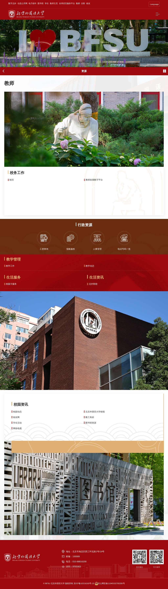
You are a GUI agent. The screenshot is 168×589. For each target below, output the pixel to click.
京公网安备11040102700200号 (111, 583)
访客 (83, 3)
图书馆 (40, 3)
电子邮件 (32, 3)
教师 (78, 3)
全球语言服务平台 (67, 3)
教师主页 (54, 3)
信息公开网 (22, 3)
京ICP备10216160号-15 (84, 583)
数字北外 (12, 3)
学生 (47, 3)
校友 (88, 3)
